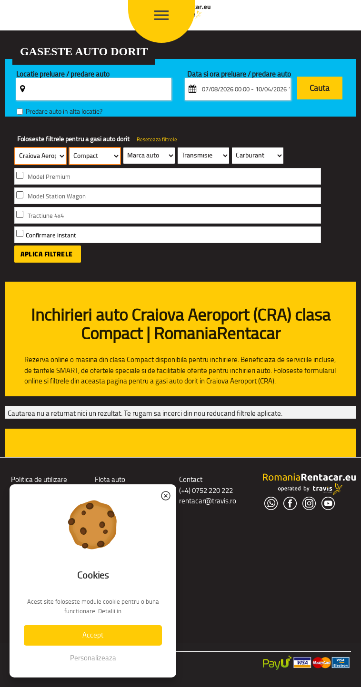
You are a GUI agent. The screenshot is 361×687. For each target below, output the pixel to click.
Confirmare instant (51, 235)
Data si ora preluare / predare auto (239, 74)
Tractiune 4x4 (46, 216)
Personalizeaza (93, 658)
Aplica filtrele (46, 254)
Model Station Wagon (57, 196)
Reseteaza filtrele (157, 139)
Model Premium (49, 177)
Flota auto (110, 479)
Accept (92, 635)
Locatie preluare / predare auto (63, 74)
